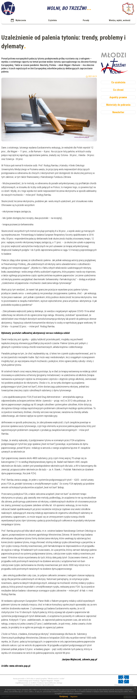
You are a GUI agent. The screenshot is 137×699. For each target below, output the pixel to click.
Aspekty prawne (118, 97)
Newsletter (118, 112)
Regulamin (74, 697)
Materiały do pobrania (118, 104)
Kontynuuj (64, 696)
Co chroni (118, 89)
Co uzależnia (118, 82)
